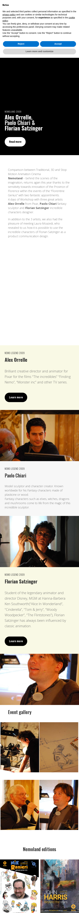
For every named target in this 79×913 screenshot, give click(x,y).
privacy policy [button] (9, 870)
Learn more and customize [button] (39, 906)
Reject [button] (21, 899)
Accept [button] (58, 899)
